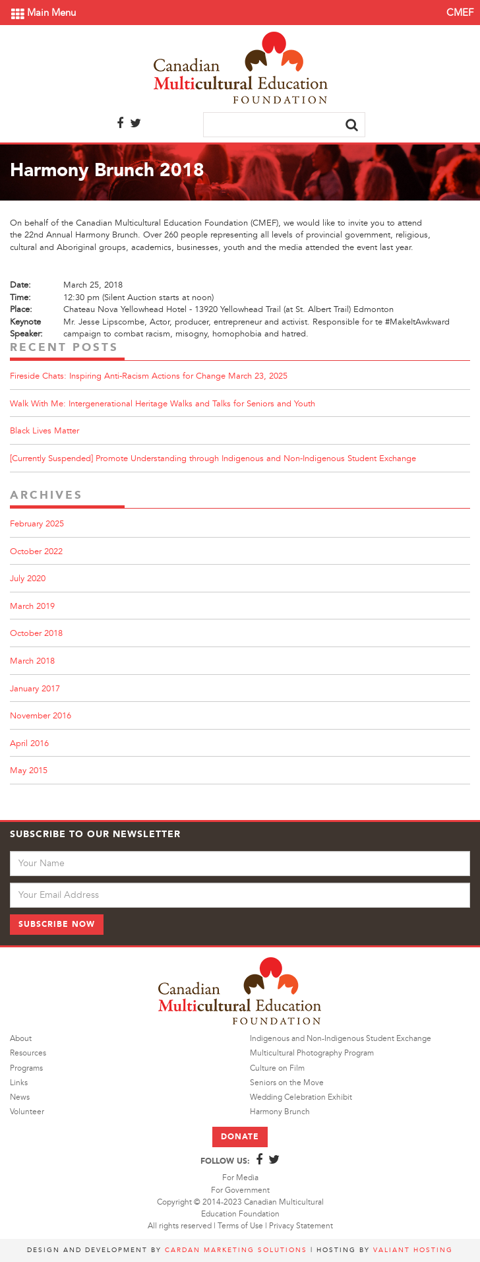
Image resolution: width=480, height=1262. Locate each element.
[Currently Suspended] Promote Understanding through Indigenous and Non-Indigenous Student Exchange (213, 458)
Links (19, 1083)
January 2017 (35, 688)
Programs (26, 1068)
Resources (28, 1053)
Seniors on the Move (287, 1083)
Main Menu (43, 13)
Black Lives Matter (44, 431)
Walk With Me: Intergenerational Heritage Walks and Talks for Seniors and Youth (162, 403)
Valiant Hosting (413, 1250)
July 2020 (27, 578)
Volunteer (27, 1112)
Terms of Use (240, 1226)
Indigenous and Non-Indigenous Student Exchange (340, 1039)
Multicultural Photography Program (312, 1053)
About (21, 1039)
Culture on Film (277, 1068)
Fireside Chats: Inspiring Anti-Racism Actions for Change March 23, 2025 (148, 376)
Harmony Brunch (280, 1112)
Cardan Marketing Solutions (236, 1250)
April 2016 (29, 743)
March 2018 (32, 661)
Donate (240, 1136)
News (20, 1097)
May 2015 (28, 770)
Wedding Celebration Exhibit (301, 1097)
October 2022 (36, 551)
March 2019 (32, 606)
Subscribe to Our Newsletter (95, 834)
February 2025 (37, 524)
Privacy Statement (301, 1226)
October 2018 (36, 633)
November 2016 (40, 715)
